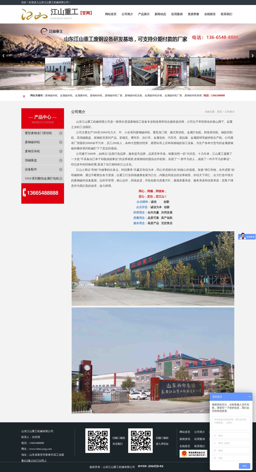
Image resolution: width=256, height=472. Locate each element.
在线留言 (210, 14)
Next (252, 55)
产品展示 (144, 14)
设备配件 (31, 169)
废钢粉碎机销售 (193, 95)
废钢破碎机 (51, 95)
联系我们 (226, 14)
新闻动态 (160, 14)
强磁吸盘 (31, 160)
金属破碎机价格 (153, 95)
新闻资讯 (185, 439)
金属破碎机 (66, 95)
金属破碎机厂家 (173, 95)
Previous (3, 55)
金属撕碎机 (81, 95)
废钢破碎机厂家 (113, 95)
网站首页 (110, 14)
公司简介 (127, 14)
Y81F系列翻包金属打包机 (42, 178)
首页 (219, 111)
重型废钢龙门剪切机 (38, 133)
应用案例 (177, 14)
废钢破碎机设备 (133, 95)
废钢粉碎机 (96, 95)
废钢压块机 (32, 151)
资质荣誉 (193, 14)
